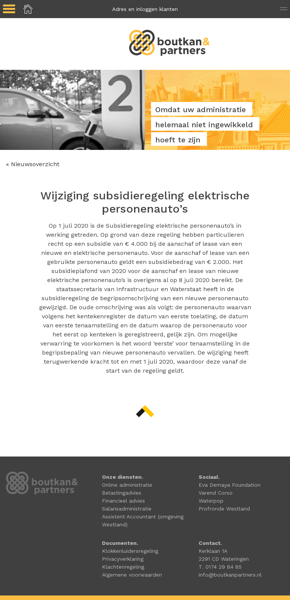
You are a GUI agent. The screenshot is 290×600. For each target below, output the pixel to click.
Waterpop (211, 501)
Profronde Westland (224, 509)
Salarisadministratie (126, 509)
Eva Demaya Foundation (230, 485)
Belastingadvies (121, 493)
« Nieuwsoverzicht (32, 164)
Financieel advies (123, 501)
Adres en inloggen (145, 9)
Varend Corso (216, 493)
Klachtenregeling (123, 567)
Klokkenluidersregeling (130, 551)
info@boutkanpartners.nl (230, 575)
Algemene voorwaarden (132, 575)
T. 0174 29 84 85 (220, 567)
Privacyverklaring (122, 559)
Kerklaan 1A (213, 551)
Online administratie (127, 485)
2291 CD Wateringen (224, 559)
